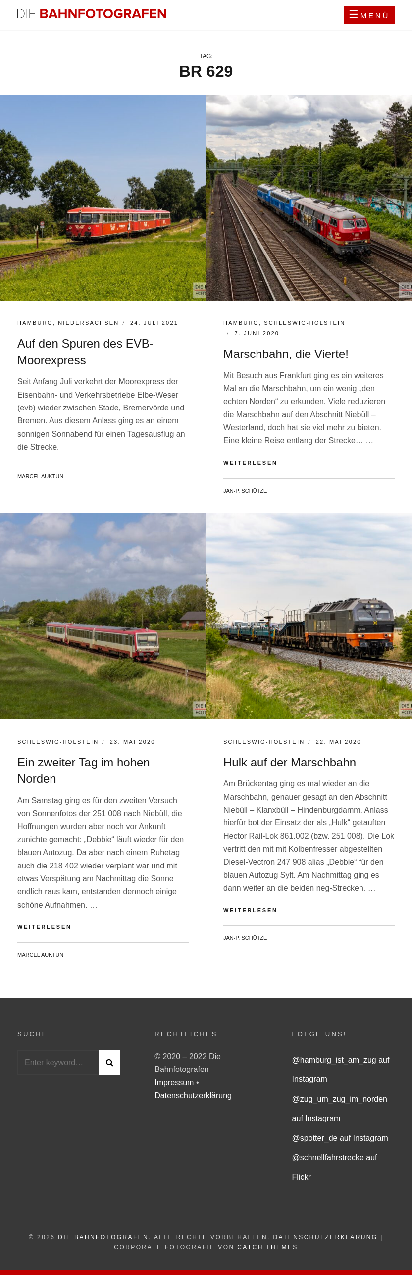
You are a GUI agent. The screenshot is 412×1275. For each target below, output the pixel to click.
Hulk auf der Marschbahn (289, 762)
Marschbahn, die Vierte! (286, 353)
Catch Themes (267, 1247)
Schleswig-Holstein (304, 323)
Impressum (175, 1082)
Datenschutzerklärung (193, 1095)
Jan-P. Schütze (245, 491)
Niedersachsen (88, 323)
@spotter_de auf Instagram (340, 1138)
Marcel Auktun (40, 476)
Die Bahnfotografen (103, 1237)
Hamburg (35, 323)
